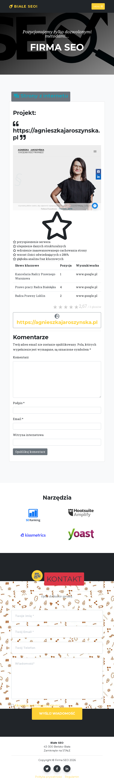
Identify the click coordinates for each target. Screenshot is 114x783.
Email (18, 419)
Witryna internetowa (28, 435)
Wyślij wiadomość (57, 713)
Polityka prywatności (48, 776)
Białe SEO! (23, 6)
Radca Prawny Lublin (30, 296)
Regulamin (72, 776)
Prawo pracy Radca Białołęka (35, 287)
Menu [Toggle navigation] (98, 6)
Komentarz (21, 357)
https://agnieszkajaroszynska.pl (57, 322)
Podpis (19, 403)
